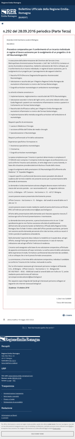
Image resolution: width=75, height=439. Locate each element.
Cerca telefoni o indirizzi (9, 363)
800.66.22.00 (16, 378)
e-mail (9, 380)
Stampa (67, 315)
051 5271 (12, 360)
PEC (14, 380)
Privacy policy (56, 428)
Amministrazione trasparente (13, 393)
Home (3, 23)
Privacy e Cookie (9, 399)
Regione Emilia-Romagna (11, 2)
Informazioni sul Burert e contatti (9, 416)
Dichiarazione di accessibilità (13, 402)
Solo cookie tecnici (37, 434)
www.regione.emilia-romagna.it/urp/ (20, 376)
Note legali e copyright (11, 396)
